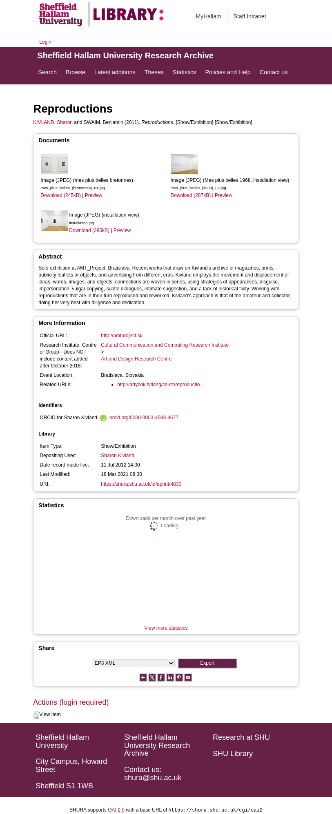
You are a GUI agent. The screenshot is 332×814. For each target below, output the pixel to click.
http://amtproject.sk (121, 335)
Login (45, 42)
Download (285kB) (89, 230)
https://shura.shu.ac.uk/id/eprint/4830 (141, 484)
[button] (36, 715)
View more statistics (166, 628)
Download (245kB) (60, 195)
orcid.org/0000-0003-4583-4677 (143, 417)
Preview (93, 195)
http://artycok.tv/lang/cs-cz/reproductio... (160, 384)
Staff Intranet (250, 16)
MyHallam (208, 16)
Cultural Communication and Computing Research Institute (165, 345)
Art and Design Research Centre (136, 359)
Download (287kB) (190, 195)
